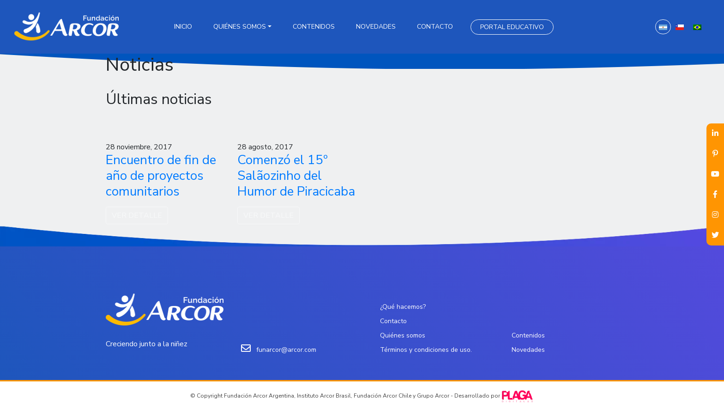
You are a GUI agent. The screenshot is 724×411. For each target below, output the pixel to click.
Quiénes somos (239, 26)
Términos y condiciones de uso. (426, 349)
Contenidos (314, 26)
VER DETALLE (137, 215)
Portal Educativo (512, 27)
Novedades (376, 26)
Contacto (435, 26)
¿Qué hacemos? (403, 306)
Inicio (183, 26)
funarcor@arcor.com (286, 349)
